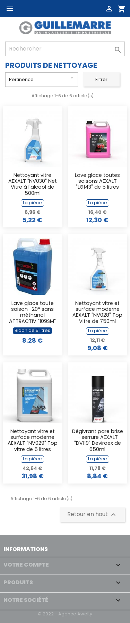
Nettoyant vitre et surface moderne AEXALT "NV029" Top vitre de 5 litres (33, 440)
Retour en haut (92, 514)
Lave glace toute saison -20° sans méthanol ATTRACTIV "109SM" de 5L (32, 312)
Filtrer (101, 79)
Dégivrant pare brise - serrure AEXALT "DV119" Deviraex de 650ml (97, 440)
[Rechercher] (65, 49)
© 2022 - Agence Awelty (65, 614)
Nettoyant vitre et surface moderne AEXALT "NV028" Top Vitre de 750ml (97, 312)
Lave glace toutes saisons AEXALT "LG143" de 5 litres (97, 181)
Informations (25, 549)
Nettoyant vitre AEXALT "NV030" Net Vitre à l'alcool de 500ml (32, 184)
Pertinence (41, 79)
